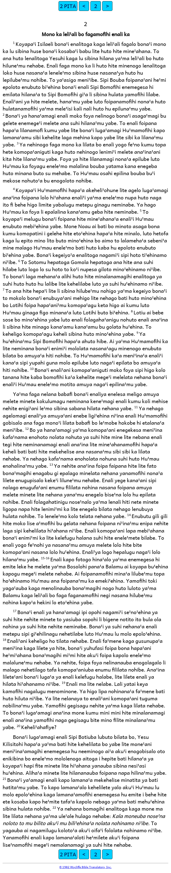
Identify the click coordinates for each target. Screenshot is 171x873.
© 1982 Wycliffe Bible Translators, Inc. (85, 867)
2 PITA (68, 6)
